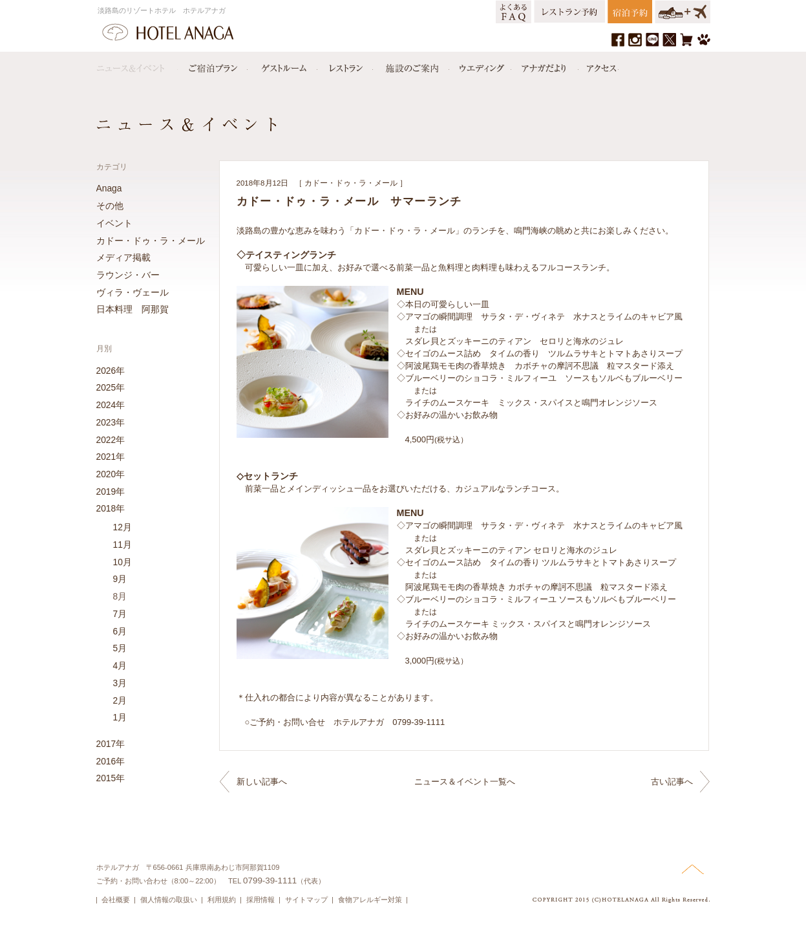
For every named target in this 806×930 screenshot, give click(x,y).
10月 (122, 562)
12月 (122, 527)
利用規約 (221, 899)
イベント (114, 223)
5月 (120, 648)
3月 (120, 683)
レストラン (345, 65)
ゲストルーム (282, 65)
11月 (122, 544)
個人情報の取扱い (168, 899)
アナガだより (544, 65)
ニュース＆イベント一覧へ (464, 781)
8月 (120, 596)
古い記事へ (672, 781)
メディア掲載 (123, 257)
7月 (120, 614)
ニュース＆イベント (137, 65)
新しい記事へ (262, 781)
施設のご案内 (411, 65)
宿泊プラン (213, 65)
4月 (120, 665)
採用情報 (260, 899)
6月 (120, 631)
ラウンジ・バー (128, 275)
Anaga (109, 188)
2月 (120, 700)
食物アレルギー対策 (370, 899)
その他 (109, 205)
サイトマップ (306, 899)
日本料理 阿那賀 (132, 309)
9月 (120, 579)
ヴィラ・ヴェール (132, 292)
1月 (120, 717)
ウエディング (480, 65)
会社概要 (115, 899)
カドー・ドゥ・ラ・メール (351, 183)
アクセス (598, 65)
